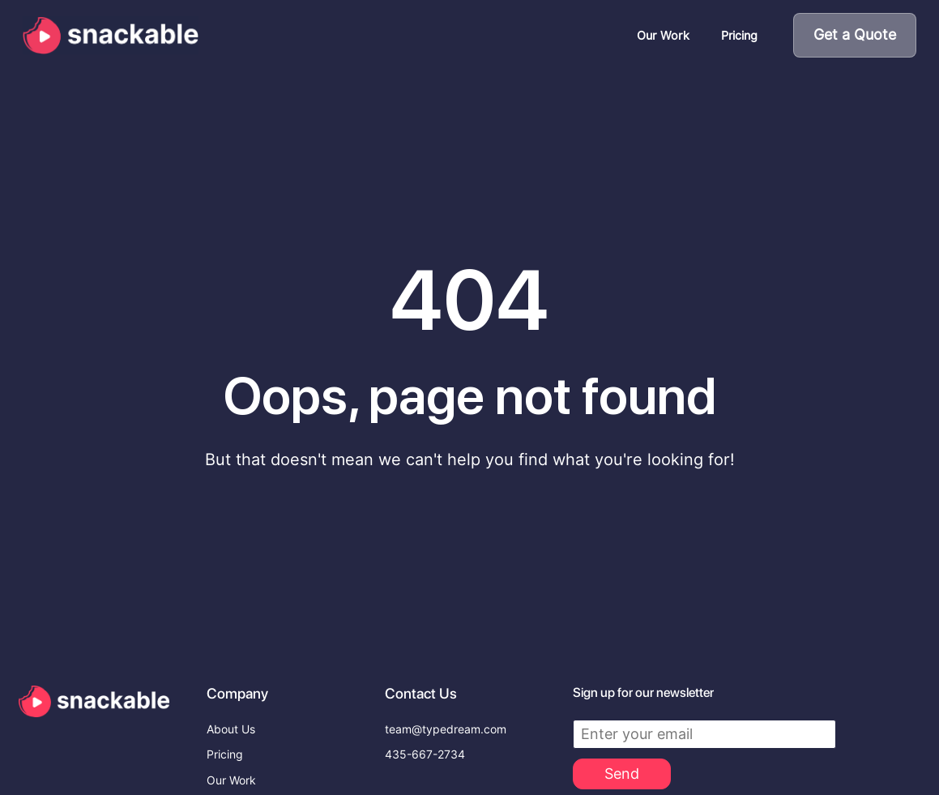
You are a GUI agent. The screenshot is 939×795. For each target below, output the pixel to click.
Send (621, 725)
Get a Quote (854, 34)
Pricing (739, 35)
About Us (231, 681)
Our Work (663, 35)
